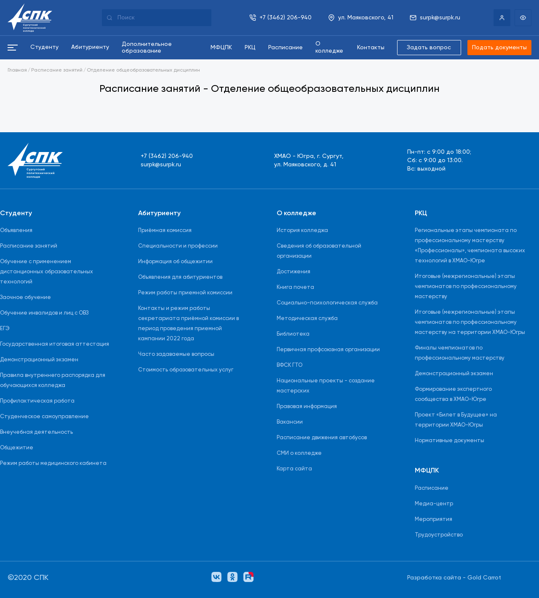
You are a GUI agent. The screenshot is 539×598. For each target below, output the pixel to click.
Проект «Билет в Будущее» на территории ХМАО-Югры (456, 420)
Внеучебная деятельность (36, 432)
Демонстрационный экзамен (39, 360)
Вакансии (290, 422)
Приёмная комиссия (165, 230)
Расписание (431, 488)
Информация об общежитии (175, 261)
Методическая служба (307, 318)
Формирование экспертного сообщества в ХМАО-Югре (453, 394)
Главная (17, 70)
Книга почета (295, 287)
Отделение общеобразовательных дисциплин (143, 70)
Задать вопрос (429, 48)
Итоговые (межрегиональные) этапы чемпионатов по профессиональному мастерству (466, 286)
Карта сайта (294, 469)
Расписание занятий (57, 70)
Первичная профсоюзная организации (328, 349)
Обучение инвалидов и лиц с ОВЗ (44, 313)
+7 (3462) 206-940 (167, 156)
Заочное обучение (25, 297)
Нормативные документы (449, 440)
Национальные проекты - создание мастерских (326, 386)
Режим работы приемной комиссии (185, 293)
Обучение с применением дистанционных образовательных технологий (46, 272)
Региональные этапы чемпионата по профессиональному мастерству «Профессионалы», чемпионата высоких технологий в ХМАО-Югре (470, 246)
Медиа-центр (434, 504)
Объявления (16, 230)
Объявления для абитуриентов (180, 277)
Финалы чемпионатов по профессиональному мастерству (459, 353)
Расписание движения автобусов (322, 437)
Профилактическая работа (37, 401)
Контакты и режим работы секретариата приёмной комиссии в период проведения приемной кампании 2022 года (188, 324)
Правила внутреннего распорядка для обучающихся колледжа (52, 380)
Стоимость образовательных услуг (185, 370)
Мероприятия (433, 519)
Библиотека (293, 334)
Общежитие (16, 448)
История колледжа (302, 230)
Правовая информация (307, 406)
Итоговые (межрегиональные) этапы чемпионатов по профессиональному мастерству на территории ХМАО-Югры (470, 322)
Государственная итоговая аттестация (54, 344)
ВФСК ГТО (289, 365)
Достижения (293, 272)
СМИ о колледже (299, 453)
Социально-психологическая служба (327, 303)
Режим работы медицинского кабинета (53, 463)
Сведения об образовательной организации (319, 251)
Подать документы (499, 48)
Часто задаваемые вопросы (176, 354)
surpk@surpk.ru (161, 165)
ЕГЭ (5, 328)
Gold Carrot (484, 578)
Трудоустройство (439, 535)
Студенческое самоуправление (44, 416)
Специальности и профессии (178, 246)
